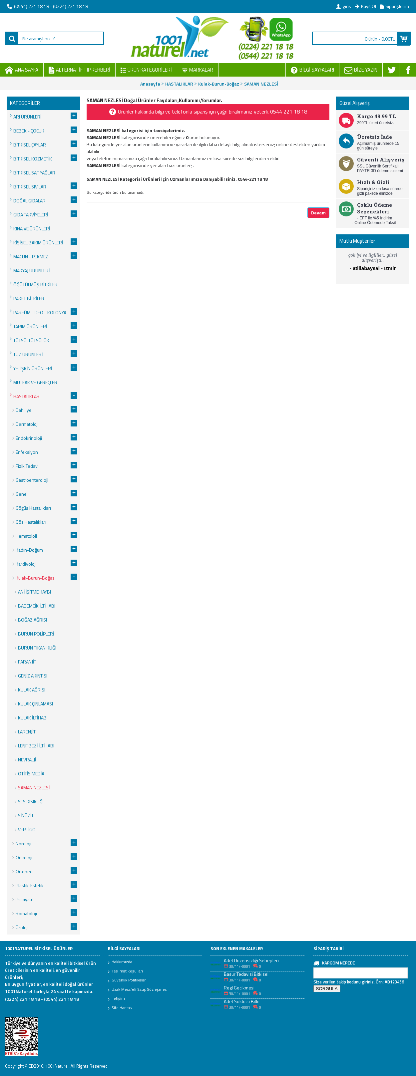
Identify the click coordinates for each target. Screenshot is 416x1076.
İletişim (116, 998)
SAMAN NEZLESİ (261, 83)
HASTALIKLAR (179, 83)
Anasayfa (150, 83)
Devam (318, 212)
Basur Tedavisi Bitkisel (246, 973)
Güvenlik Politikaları (127, 980)
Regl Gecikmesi (239, 987)
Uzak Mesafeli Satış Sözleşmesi (138, 989)
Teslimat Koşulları (125, 971)
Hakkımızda (120, 962)
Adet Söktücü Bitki (241, 1001)
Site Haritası (120, 1008)
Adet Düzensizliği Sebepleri (251, 960)
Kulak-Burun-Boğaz (218, 83)
